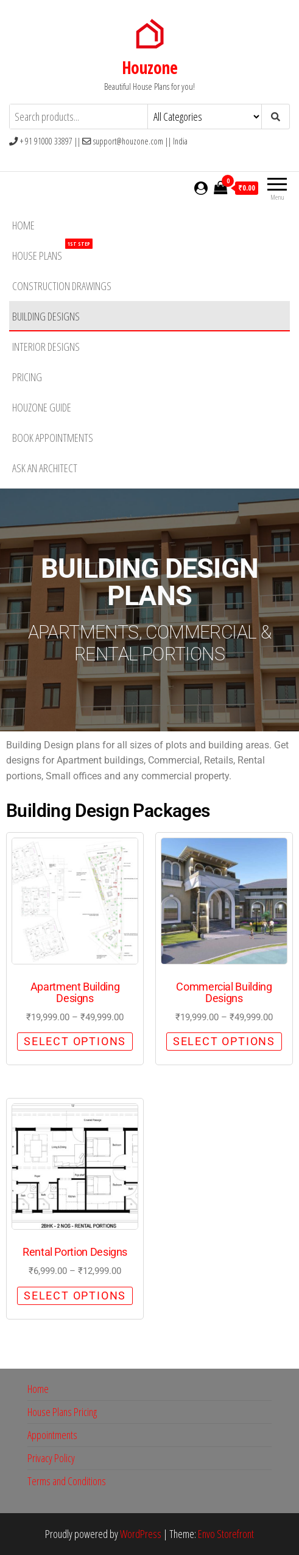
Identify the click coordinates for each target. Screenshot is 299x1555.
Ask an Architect (44, 468)
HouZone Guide (41, 407)
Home (23, 225)
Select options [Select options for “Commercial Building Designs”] (224, 1041)
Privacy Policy (51, 1458)
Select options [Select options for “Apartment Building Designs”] (75, 1041)
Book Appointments (52, 437)
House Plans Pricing (62, 1411)
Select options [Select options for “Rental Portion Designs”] (75, 1295)
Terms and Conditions (66, 1481)
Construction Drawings (61, 286)
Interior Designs (46, 346)
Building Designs (46, 316)
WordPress (140, 1533)
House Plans (52, 251)
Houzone (149, 67)
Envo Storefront (226, 1533)
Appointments (52, 1435)
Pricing (27, 377)
